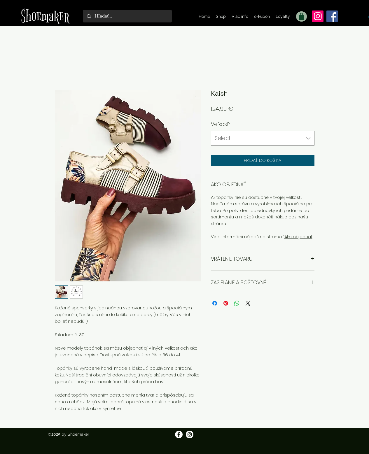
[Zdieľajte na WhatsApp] (236, 303)
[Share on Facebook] (214, 303)
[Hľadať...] (127, 16)
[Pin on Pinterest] (225, 303)
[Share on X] (247, 303)
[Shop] (301, 16)
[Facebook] (332, 16)
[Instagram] (317, 16)
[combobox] (262, 138)
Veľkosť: (220, 124)
